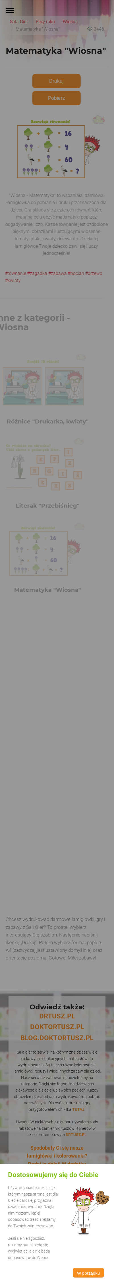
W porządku (88, 1273)
